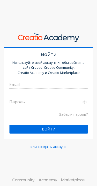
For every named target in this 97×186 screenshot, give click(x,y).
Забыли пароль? (73, 114)
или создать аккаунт (49, 146)
